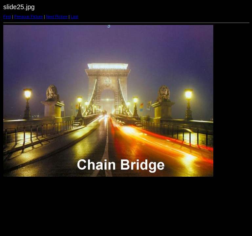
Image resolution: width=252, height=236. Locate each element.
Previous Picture (28, 16)
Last (74, 16)
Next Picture (56, 16)
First (7, 16)
